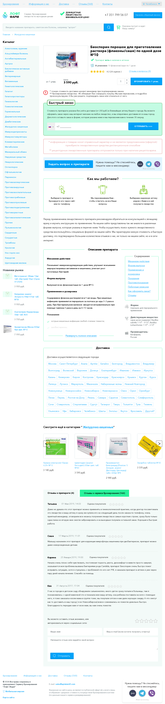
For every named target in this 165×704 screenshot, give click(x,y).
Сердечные (11, 232)
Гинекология (11, 101)
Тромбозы (10, 242)
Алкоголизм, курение (16, 48)
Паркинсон (10, 177)
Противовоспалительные (18, 192)
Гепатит (9, 91)
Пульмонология (13, 227)
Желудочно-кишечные (24, 34)
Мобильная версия (14, 691)
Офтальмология (13, 172)
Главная (6, 34)
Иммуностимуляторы (16, 136)
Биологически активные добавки (17, 69)
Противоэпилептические (18, 217)
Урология (10, 247)
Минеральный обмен (16, 152)
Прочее (9, 222)
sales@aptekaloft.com (65, 684)
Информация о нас (39, 4)
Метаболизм (11, 146)
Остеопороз (11, 167)
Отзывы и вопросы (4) (140, 71)
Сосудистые (11, 237)
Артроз (9, 63)
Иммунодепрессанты (16, 131)
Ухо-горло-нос (12, 252)
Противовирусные (14, 187)
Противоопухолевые (16, 202)
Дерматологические (15, 116)
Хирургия (10, 257)
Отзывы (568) (86, 4)
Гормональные (12, 111)
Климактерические (14, 141)
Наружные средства (15, 157)
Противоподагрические (17, 207)
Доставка (64, 4)
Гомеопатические (14, 106)
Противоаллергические (17, 182)
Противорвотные (14, 212)
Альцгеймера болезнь (16, 53)
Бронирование (11, 4)
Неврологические (14, 162)
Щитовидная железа (15, 263)
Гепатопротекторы (14, 96)
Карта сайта (8, 697)
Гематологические (14, 86)
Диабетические (13, 121)
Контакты (107, 4)
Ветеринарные (12, 76)
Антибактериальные (15, 58)
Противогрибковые (15, 197)
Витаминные (11, 81)
